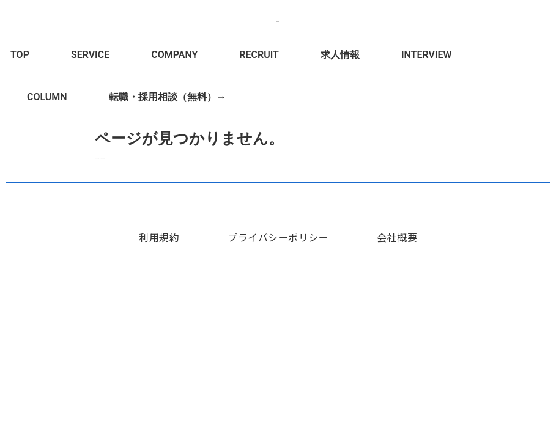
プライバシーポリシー (278, 237)
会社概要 (397, 237)
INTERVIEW (426, 55)
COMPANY (174, 55)
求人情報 (340, 55)
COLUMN (47, 97)
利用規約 (159, 237)
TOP (19, 55)
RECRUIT (259, 55)
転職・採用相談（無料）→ (167, 97)
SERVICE (90, 55)
